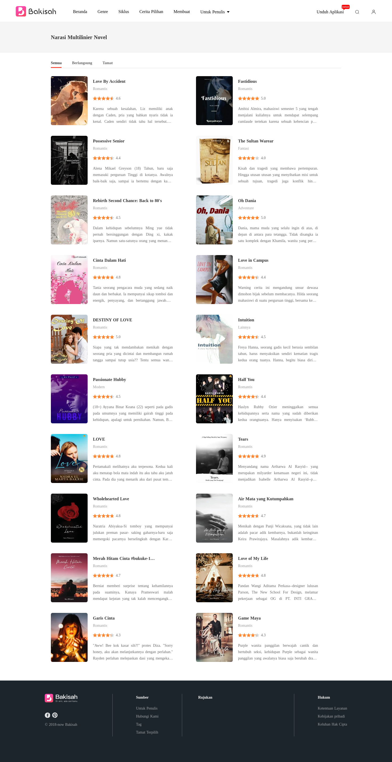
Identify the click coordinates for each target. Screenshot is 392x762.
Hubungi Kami (147, 716)
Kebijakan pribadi (331, 716)
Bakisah (71, 725)
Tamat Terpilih (147, 732)
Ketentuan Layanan (332, 708)
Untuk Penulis (147, 708)
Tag (139, 724)
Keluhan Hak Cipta (332, 724)
